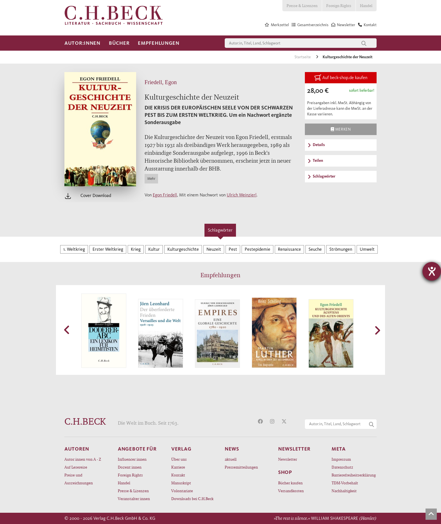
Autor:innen (82, 43)
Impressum (341, 459)
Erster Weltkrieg (108, 249)
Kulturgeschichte (183, 249)
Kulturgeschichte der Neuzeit (347, 57)
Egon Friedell (165, 195)
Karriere (178, 467)
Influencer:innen (132, 459)
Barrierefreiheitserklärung (354, 475)
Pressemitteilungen (241, 467)
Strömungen (340, 249)
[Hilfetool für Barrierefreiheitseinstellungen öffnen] (431, 271)
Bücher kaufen (290, 482)
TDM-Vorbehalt (345, 482)
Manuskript (181, 482)
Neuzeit (213, 249)
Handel (366, 5)
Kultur (154, 249)
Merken (341, 129)
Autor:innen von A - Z (82, 459)
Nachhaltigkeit (344, 490)
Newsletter (287, 459)
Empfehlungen (158, 43)
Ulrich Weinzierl (241, 195)
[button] (67, 329)
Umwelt (367, 249)
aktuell (231, 459)
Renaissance (289, 249)
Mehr (151, 178)
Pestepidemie (257, 249)
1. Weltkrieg (74, 249)
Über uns (179, 459)
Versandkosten (291, 490)
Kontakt (178, 475)
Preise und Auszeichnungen (78, 479)
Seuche (315, 249)
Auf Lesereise (75, 467)
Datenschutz (342, 467)
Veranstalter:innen (134, 498)
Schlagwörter (220, 230)
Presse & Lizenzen (302, 5)
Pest (233, 249)
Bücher (119, 43)
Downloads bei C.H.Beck (192, 498)
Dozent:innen (129, 467)
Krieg (136, 249)
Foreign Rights (338, 5)
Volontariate (182, 490)
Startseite (303, 57)
